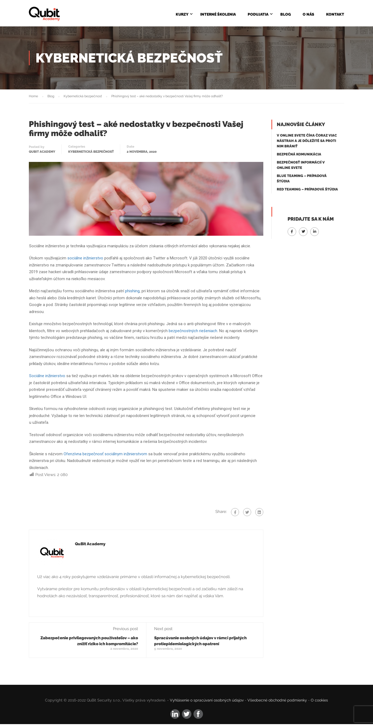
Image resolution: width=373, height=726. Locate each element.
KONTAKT (335, 14)
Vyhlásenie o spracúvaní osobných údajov (207, 702)
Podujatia (258, 14)
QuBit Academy (42, 154)
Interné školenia (218, 14)
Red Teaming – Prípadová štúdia (307, 191)
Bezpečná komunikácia (299, 156)
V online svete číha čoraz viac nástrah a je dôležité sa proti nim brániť (307, 143)
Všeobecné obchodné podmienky (277, 702)
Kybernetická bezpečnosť (91, 154)
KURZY (182, 14)
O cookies (319, 702)
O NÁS (308, 14)
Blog (285, 14)
